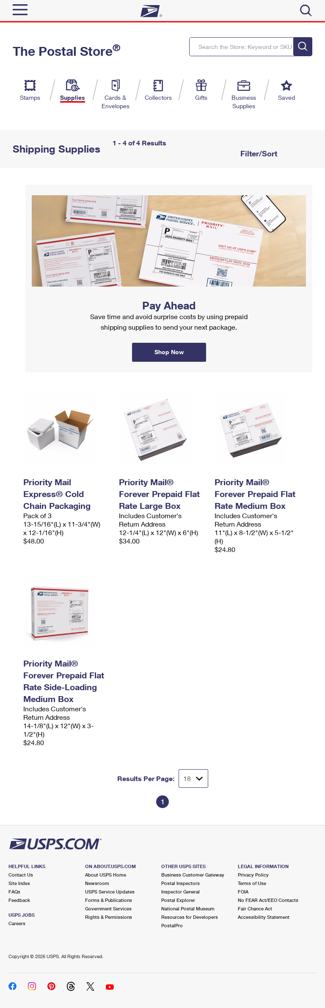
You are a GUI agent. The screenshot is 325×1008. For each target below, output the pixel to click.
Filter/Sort (257, 153)
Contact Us (20, 874)
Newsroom (97, 883)
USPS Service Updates (110, 891)
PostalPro (172, 925)
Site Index (19, 883)
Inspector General (180, 891)
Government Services (108, 908)
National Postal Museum (188, 908)
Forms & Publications (108, 900)
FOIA (243, 891)
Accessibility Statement (263, 917)
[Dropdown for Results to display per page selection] (193, 778)
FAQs (14, 891)
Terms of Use (252, 883)
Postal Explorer (178, 900)
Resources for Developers (189, 917)
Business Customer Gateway (192, 874)
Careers (16, 923)
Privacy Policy (253, 874)
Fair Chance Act (255, 908)
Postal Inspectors (180, 883)
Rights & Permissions (108, 917)
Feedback (19, 900)
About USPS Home (105, 874)
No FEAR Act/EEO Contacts (268, 900)
